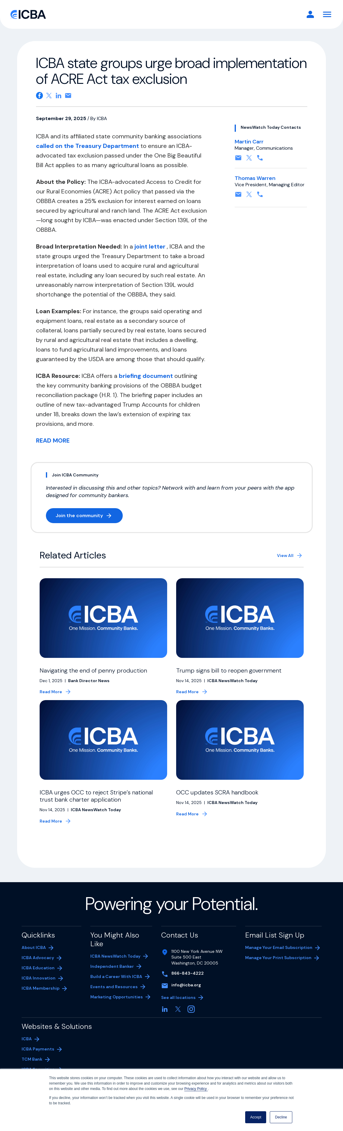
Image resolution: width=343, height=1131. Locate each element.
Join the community (89, 516)
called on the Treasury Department (88, 146)
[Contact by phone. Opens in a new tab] (259, 160)
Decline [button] (281, 1117)
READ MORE (53, 440)
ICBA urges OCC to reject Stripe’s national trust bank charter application (96, 803)
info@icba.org (186, 992)
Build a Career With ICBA (116, 983)
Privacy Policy (196, 1089)
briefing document (146, 376)
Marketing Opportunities (116, 1004)
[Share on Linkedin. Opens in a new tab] (58, 95)
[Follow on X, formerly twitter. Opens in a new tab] (249, 160)
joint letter (150, 246)
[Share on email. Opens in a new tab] (68, 95)
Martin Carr (249, 141)
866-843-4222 (187, 980)
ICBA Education (38, 975)
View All (285, 555)
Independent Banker (112, 974)
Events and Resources (114, 994)
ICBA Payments (41, 1056)
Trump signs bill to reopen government (228, 670)
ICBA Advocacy (38, 965)
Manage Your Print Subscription (278, 965)
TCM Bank (41, 1067)
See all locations (178, 1004)
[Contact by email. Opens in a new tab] (238, 160)
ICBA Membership (40, 995)
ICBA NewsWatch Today (115, 963)
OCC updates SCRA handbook (218, 799)
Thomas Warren (255, 178)
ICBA (27, 1046)
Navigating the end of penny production (93, 670)
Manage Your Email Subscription (278, 954)
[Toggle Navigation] (327, 14)
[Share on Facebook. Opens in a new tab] (39, 95)
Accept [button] (255, 1117)
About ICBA (34, 954)
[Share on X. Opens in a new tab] (49, 95)
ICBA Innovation (39, 985)
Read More (51, 699)
